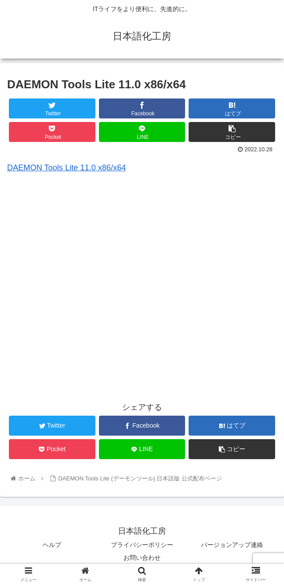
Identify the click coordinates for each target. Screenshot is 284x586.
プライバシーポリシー (142, 544)
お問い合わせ (142, 557)
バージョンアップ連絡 (232, 544)
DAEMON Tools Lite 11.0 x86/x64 (66, 167)
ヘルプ (52, 544)
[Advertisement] (142, 293)
